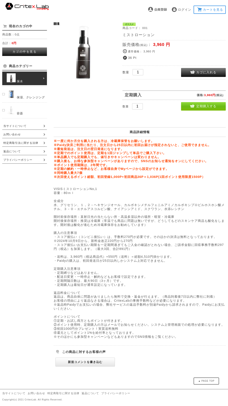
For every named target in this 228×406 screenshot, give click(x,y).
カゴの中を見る (25, 51)
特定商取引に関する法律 (63, 393)
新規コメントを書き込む (85, 362)
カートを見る (213, 9)
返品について (12, 151)
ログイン (184, 9)
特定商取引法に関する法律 (20, 142)
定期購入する (206, 106)
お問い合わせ (12, 134)
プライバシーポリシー (17, 159)
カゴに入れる (206, 72)
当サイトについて (15, 126)
